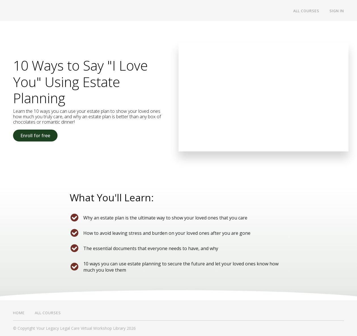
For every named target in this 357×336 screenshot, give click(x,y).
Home (19, 312)
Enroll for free (35, 135)
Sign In (337, 10)
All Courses (306, 10)
